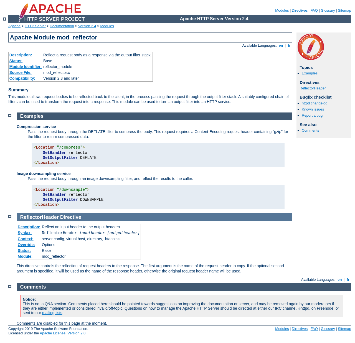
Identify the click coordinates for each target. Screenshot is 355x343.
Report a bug (312, 115)
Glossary (328, 10)
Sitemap (344, 10)
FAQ (314, 10)
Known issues (313, 109)
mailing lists (52, 313)
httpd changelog (315, 103)
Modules (282, 10)
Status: (15, 61)
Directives (300, 10)
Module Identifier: (25, 66)
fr (289, 45)
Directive (70, 217)
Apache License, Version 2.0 (62, 333)
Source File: (20, 72)
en (281, 45)
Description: (20, 55)
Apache (14, 26)
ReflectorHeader (313, 88)
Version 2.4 (87, 26)
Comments (310, 130)
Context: (26, 239)
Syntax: (25, 233)
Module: (25, 256)
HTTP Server (35, 26)
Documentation (62, 26)
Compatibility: (22, 78)
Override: (26, 244)
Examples (310, 73)
